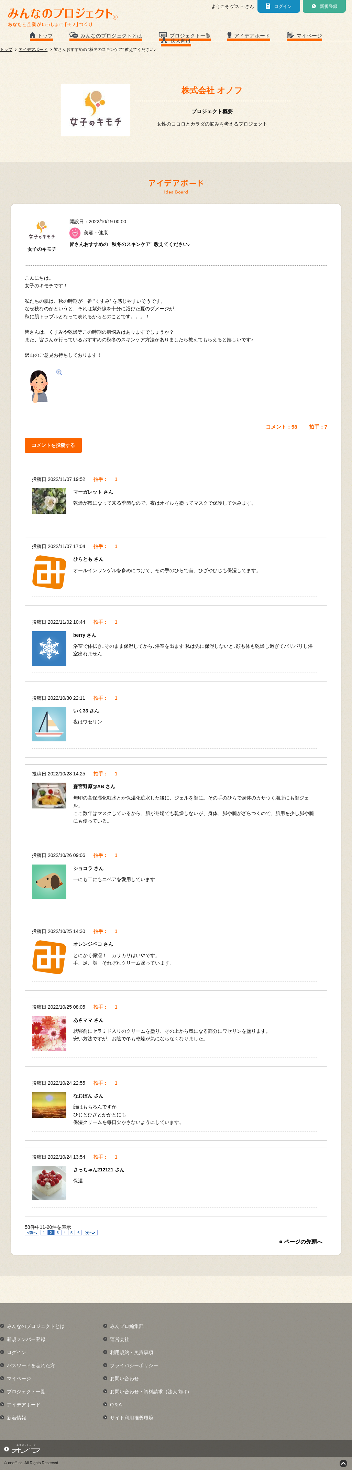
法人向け (180, 40)
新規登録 (329, 6)
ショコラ (83, 868)
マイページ (309, 35)
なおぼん (83, 1095)
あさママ (83, 1020)
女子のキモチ (42, 249)
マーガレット (88, 492)
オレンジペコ (88, 944)
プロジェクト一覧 (190, 35)
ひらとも (83, 559)
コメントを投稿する (53, 445)
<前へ (32, 1233)
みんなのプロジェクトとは (111, 35)
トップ (45, 35)
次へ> (90, 1233)
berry (80, 635)
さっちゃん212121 (94, 1169)
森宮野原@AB (89, 786)
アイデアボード (252, 35)
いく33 (81, 710)
